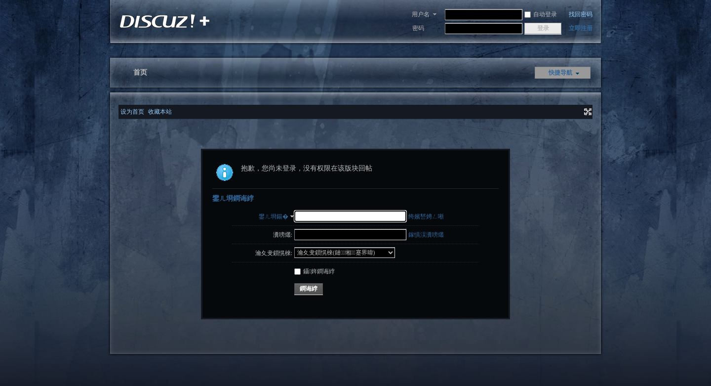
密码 (418, 28)
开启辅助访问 (578, 111)
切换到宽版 (586, 111)
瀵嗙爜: (282, 234)
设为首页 (132, 111)
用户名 (421, 14)
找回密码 (580, 14)
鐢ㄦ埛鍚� (273, 216)
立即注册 (580, 28)
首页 (140, 72)
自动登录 (540, 14)
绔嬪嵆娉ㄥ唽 (426, 216)
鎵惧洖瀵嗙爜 (426, 234)
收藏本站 (160, 111)
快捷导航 (560, 72)
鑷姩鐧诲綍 (314, 271)
